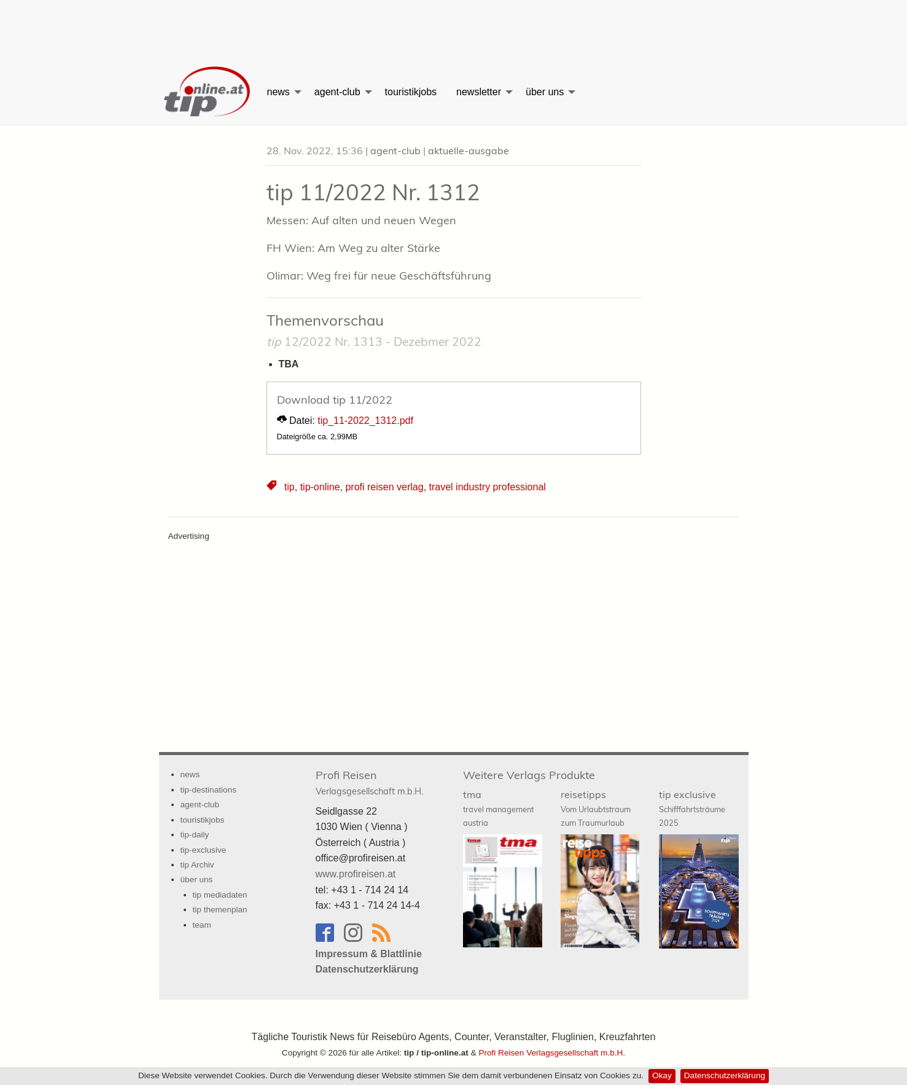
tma (498, 808)
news (278, 92)
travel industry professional (487, 487)
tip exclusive (692, 808)
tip (289, 487)
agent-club (337, 92)
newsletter (478, 92)
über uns (545, 92)
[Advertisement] (453, 27)
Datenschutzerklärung (724, 1075)
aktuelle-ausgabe (468, 150)
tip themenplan (220, 909)
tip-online (320, 487)
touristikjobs (411, 92)
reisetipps (596, 808)
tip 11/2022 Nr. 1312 (373, 192)
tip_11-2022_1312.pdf (365, 420)
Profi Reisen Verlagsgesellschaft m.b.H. (551, 1052)
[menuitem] (208, 92)
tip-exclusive (204, 850)
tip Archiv (197, 864)
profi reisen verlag (384, 487)
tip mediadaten (220, 894)
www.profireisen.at (356, 874)
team (202, 925)
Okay (662, 1075)
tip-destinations (208, 789)
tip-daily (195, 834)
